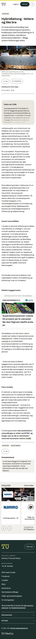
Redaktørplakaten (18, 608)
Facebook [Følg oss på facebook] (6, 576)
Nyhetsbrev (15, 445)
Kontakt (18, 621)
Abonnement (18, 615)
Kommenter (16, 81)
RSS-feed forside (8, 572)
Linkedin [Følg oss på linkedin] (5, 580)
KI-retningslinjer (8, 600)
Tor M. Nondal (7, 566)
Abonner (24, 4)
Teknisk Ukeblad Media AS (19, 628)
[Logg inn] (16, 4)
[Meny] (32, 4)
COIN (28, 438)
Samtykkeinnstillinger (10, 592)
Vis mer (7, 120)
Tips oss (29, 547)
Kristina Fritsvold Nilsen (11, 558)
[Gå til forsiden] (4, 4)
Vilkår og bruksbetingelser (12, 596)
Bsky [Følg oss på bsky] (3, 584)
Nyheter (5, 14)
